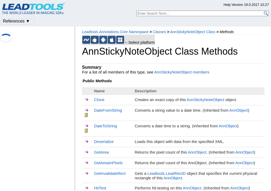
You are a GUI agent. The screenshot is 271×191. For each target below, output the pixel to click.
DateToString (105, 126)
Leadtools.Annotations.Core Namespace (115, 32)
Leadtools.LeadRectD (166, 173)
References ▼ (16, 21)
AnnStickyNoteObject (205, 99)
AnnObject (238, 110)
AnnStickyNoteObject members (181, 72)
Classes (159, 32)
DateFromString (108, 110)
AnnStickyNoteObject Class (192, 32)
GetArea (101, 152)
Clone (99, 99)
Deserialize (104, 141)
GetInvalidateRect (109, 173)
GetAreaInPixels (108, 162)
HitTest (100, 188)
